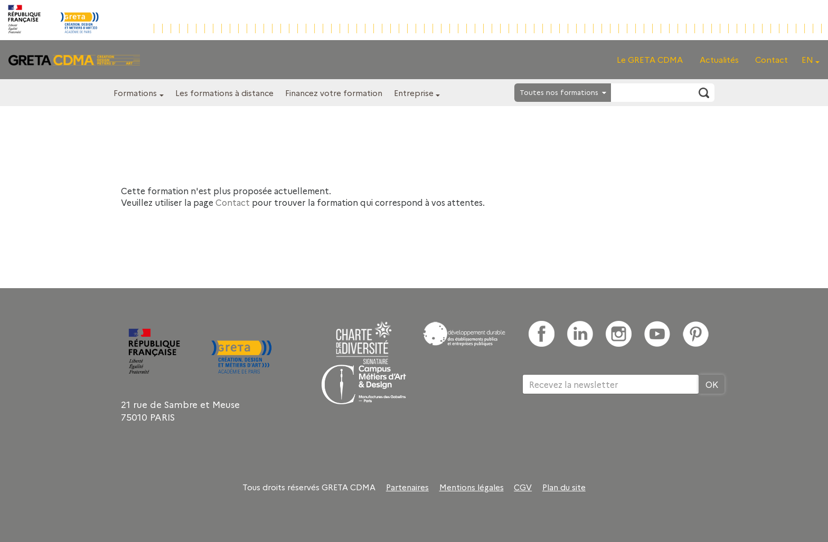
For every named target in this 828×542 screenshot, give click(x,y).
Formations (135, 92)
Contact (771, 59)
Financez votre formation (333, 92)
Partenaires (407, 487)
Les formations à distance (224, 92)
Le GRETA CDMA (650, 59)
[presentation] (602, 428)
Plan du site (564, 487)
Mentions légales (471, 487)
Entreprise (414, 92)
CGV (523, 487)
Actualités (719, 59)
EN (807, 59)
